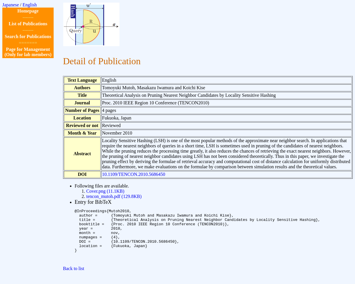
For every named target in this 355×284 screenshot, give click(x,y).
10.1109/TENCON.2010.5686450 (133, 174)
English (29, 4)
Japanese (10, 4)
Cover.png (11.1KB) (105, 191)
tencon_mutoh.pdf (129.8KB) (114, 196)
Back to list (73, 278)
